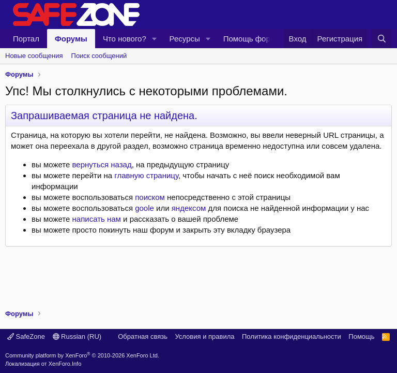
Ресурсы (185, 38)
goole (144, 208)
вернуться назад (102, 164)
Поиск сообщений (99, 56)
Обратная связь (142, 336)
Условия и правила (204, 336)
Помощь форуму (253, 38)
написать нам (96, 218)
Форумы (71, 38)
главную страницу (146, 175)
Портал (26, 38)
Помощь (361, 336)
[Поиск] (382, 38)
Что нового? (124, 38)
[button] (154, 38)
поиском (150, 197)
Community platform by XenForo (82, 355)
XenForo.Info (65, 364)
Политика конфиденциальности (291, 336)
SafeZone (26, 336)
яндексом (189, 208)
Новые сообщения (34, 56)
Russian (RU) (77, 336)
